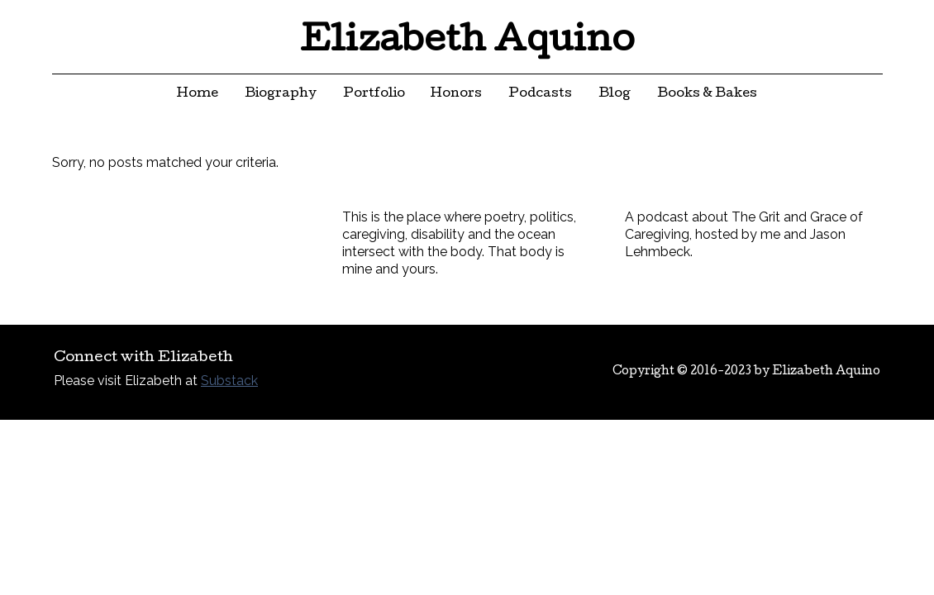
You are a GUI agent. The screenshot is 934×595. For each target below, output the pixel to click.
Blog (614, 94)
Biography (281, 94)
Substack (229, 380)
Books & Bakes (707, 94)
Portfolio (374, 94)
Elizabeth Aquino (467, 43)
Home (197, 94)
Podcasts (540, 94)
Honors (456, 94)
